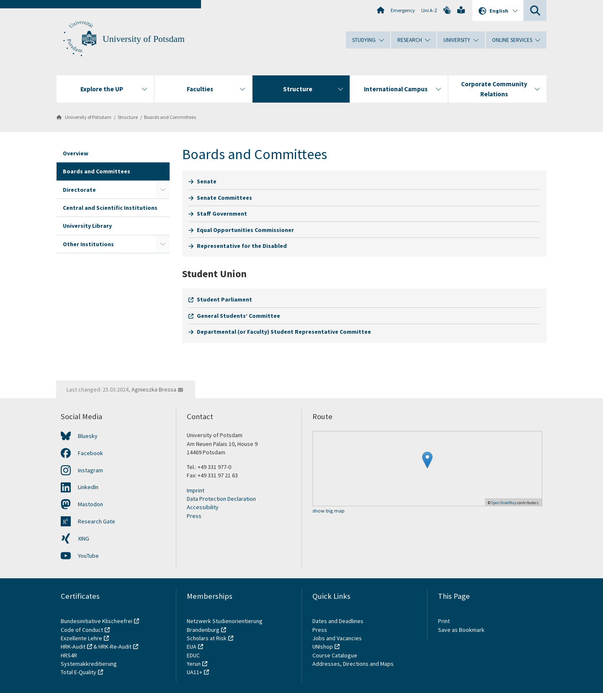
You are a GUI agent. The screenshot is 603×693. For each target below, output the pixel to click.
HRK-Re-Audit (114, 646)
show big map (328, 511)
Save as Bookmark (461, 630)
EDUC (193, 655)
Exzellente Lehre (81, 638)
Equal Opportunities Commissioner (245, 230)
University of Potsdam (144, 39)
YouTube (88, 555)
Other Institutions (88, 244)
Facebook (90, 453)
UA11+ (194, 672)
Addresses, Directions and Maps (353, 663)
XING (83, 538)
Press (194, 516)
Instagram (90, 470)
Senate (206, 181)
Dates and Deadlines (337, 621)
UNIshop (322, 646)
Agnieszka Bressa (153, 389)
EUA (191, 646)
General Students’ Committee (238, 315)
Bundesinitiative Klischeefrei (96, 621)
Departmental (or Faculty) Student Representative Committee (284, 331)
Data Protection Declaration (221, 498)
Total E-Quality (78, 672)
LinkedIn (88, 487)
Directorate (79, 189)
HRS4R (69, 655)
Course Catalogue (334, 655)
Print (444, 621)
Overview (75, 153)
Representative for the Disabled (242, 246)
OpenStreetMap (503, 502)
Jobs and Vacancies (337, 638)
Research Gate (96, 521)
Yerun (194, 663)
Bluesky (88, 436)
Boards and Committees (170, 117)
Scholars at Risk (207, 638)
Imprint (195, 490)
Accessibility (203, 507)
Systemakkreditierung (89, 663)
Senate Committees (224, 197)
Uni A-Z (429, 10)
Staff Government (222, 213)
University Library (87, 225)
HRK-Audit (73, 646)
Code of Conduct (82, 630)
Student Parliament (224, 299)
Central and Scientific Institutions (110, 207)
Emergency (403, 10)
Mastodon (90, 504)
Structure (128, 117)
